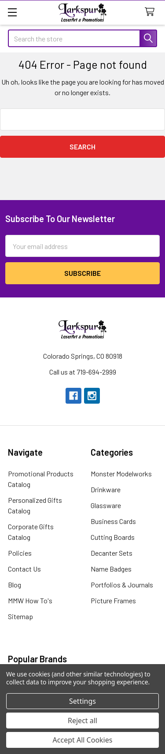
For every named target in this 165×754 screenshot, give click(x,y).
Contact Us (24, 569)
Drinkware (106, 489)
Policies (20, 553)
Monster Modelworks (121, 473)
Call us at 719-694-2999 (82, 372)
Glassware (106, 505)
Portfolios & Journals (122, 584)
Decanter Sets (111, 553)
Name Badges (111, 569)
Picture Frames (113, 600)
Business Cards (113, 521)
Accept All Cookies (83, 740)
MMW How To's (30, 600)
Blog (14, 584)
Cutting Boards (113, 537)
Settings (82, 701)
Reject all (82, 720)
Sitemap (20, 616)
